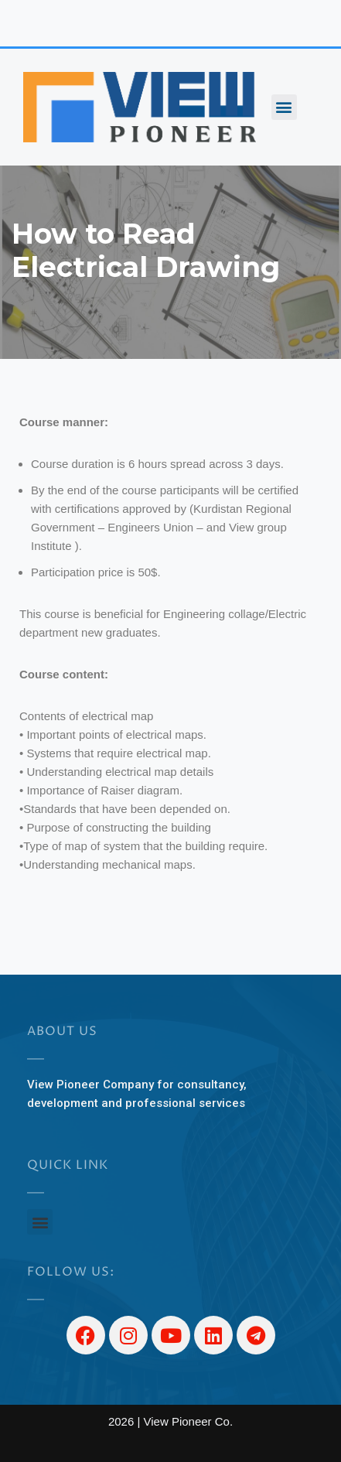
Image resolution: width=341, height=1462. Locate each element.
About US (62, 1031)
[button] (284, 107)
